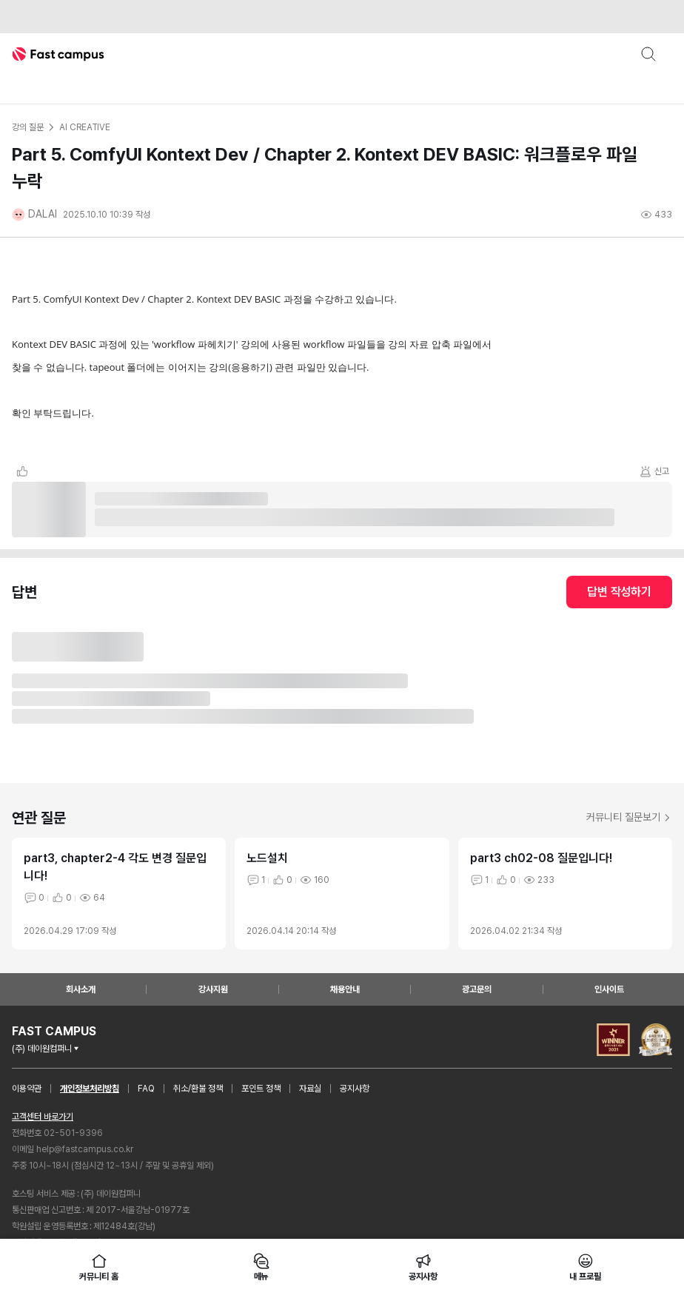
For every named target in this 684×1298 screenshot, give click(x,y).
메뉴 (261, 1267)
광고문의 (477, 989)
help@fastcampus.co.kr (84, 1149)
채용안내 (345, 989)
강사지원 (213, 989)
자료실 (310, 1088)
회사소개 (80, 989)
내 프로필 (584, 1267)
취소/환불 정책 (198, 1088)
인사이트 (609, 989)
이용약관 (26, 1088)
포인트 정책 (261, 1088)
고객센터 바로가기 (42, 1117)
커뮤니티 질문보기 (629, 817)
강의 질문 (27, 127)
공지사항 (354, 1088)
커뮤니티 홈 (98, 1267)
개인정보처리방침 (89, 1088)
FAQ (146, 1088)
